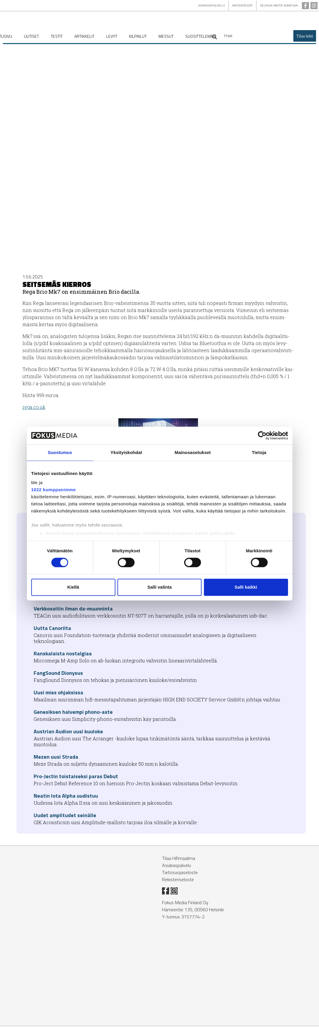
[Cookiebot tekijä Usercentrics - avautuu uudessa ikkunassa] (262, 435)
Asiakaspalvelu (176, 866)
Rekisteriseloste (178, 880)
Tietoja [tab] (259, 452)
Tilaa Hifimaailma (178, 859)
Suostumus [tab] (60, 452)
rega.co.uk (33, 408)
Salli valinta (159, 587)
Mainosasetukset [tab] (193, 452)
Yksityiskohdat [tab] (126, 452)
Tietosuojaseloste (180, 873)
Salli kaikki (246, 587)
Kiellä (73, 587)
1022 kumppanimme (53, 489)
